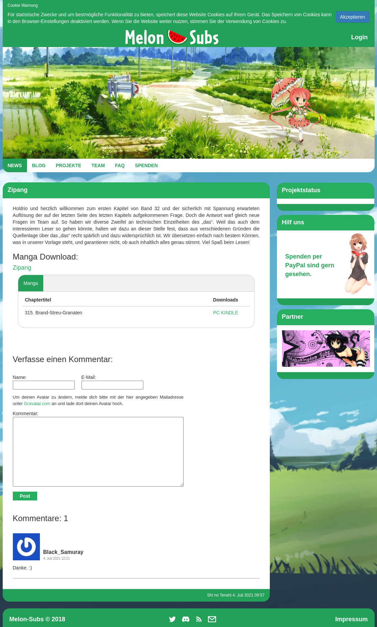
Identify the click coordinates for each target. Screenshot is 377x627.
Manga (31, 283)
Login (359, 37)
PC (216, 312)
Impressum (351, 619)
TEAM (98, 165)
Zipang (22, 267)
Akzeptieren (352, 17)
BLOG (39, 165)
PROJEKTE (68, 165)
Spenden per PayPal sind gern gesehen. (309, 265)
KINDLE (229, 312)
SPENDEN (146, 165)
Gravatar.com (37, 403)
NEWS (15, 165)
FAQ (120, 165)
